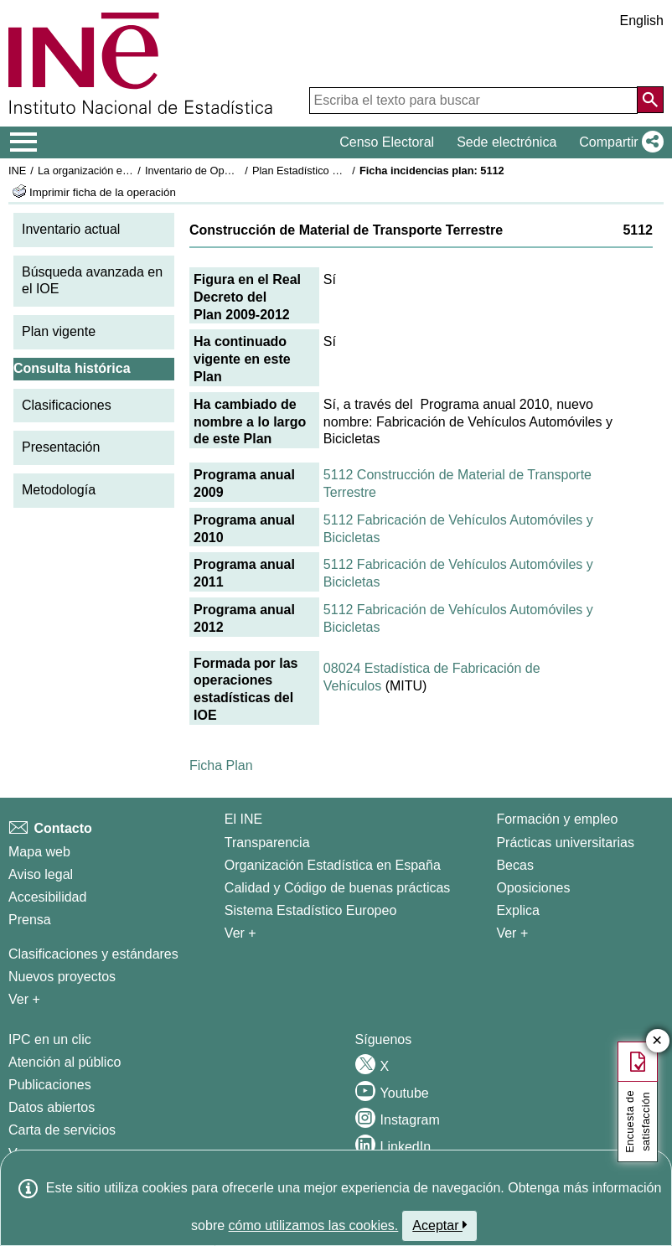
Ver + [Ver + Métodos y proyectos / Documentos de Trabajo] (24, 999)
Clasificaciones (66, 405)
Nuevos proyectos (62, 976)
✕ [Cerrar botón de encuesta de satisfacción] (657, 1041)
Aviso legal (40, 874)
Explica (518, 910)
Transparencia (267, 842)
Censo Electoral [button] (386, 142)
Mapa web (39, 852)
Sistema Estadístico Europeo (310, 910)
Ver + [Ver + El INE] (240, 933)
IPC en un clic (49, 1039)
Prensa (29, 920)
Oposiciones (533, 888)
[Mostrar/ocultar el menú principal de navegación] (23, 142)
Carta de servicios (62, 1130)
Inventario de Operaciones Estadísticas (238, 170)
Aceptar (439, 1225)
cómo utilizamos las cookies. (314, 1225)
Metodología (59, 490)
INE (17, 170)
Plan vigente (59, 331)
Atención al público (64, 1062)
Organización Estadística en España (333, 865)
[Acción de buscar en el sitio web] (650, 99)
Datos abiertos (51, 1107)
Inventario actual (71, 229)
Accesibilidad (47, 897)
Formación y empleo (557, 819)
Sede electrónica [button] (506, 142)
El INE (243, 819)
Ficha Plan (221, 765)
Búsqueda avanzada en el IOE (92, 281)
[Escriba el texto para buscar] (473, 100)
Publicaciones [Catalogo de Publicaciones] (49, 1085)
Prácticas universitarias (565, 842)
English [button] (642, 20)
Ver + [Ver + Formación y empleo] (512, 933)
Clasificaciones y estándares (93, 954)
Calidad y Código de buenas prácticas (338, 888)
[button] (618, 142)
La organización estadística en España (130, 170)
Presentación (61, 447)
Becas (514, 865)
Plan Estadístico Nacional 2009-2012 (340, 170)
